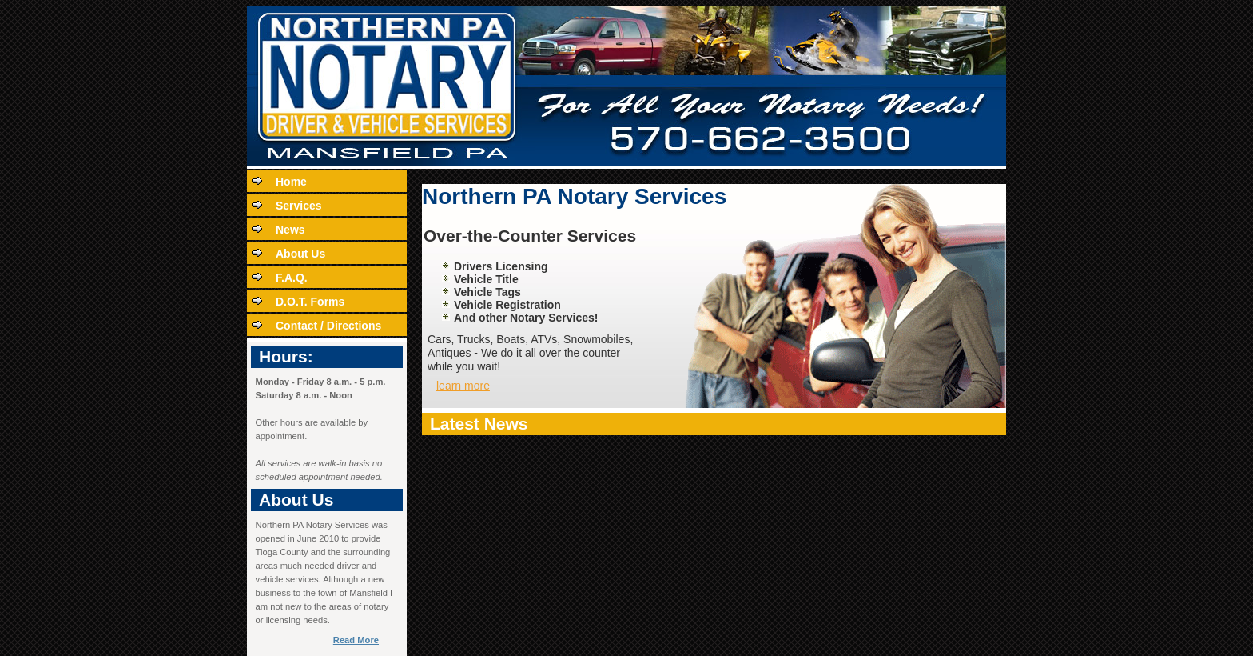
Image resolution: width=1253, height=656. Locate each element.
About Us (300, 253)
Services (299, 205)
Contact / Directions (328, 325)
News (290, 229)
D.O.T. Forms (310, 301)
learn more (463, 385)
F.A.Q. (292, 277)
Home (291, 181)
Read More (356, 640)
